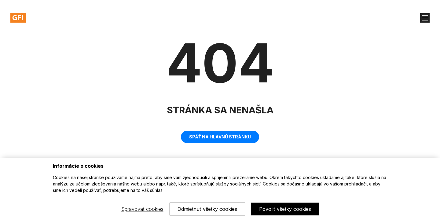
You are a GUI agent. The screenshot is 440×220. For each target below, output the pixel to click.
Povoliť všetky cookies (285, 209)
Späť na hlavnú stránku (220, 136)
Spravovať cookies (142, 209)
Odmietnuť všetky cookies (207, 209)
